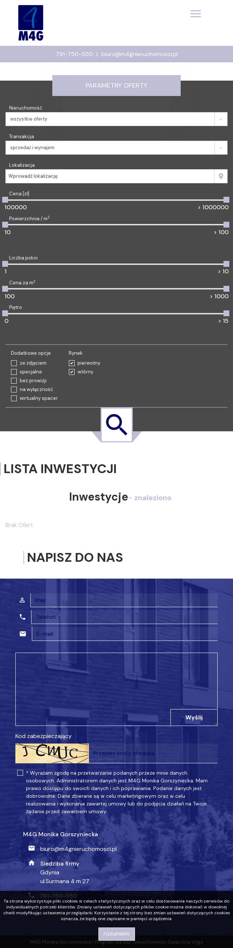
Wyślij (194, 717)
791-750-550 (74, 54)
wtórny (85, 372)
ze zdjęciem (33, 363)
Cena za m (22, 282)
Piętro (15, 307)
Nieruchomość (25, 108)
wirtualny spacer (39, 398)
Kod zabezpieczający (43, 736)
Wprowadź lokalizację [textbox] (32, 176)
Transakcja (21, 136)
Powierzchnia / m (29, 218)
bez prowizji (33, 380)
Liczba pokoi (23, 258)
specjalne (31, 372)
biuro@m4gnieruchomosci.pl (139, 54)
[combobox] (109, 176)
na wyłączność (36, 389)
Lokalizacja (22, 165)
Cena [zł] (19, 194)
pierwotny (89, 363)
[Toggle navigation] (196, 15)
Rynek (76, 353)
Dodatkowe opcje (31, 353)
